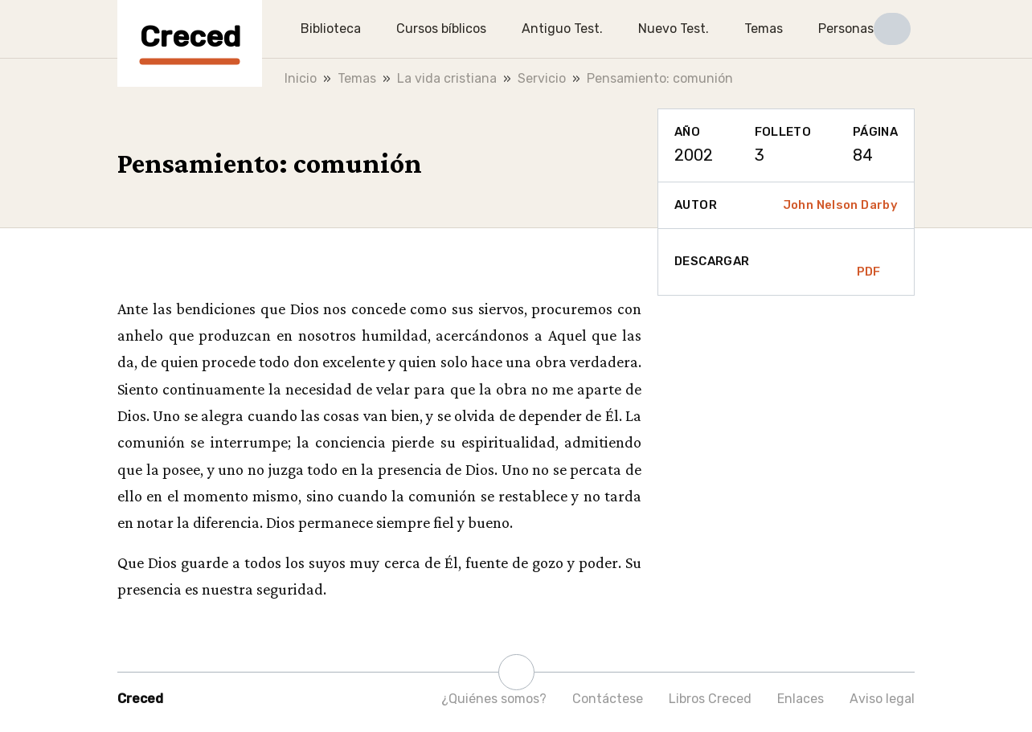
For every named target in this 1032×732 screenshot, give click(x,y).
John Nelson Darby (840, 205)
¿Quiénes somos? (494, 698)
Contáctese (607, 698)
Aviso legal (882, 698)
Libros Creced (710, 698)
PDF (869, 262)
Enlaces (800, 698)
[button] (892, 29)
